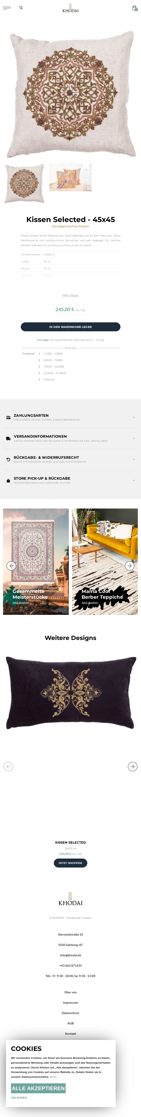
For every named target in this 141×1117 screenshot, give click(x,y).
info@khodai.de (70, 955)
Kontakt (70, 1033)
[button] (70, 417)
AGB (70, 1023)
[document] (61, 1073)
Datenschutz (70, 1013)
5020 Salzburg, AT (70, 945)
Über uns (70, 992)
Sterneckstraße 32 (70, 934)
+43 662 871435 (70, 965)
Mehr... (54, 1076)
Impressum (70, 1002)
